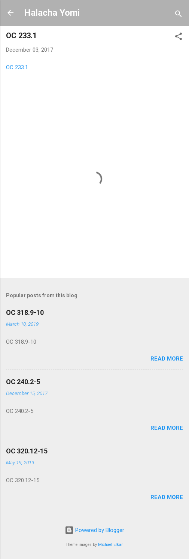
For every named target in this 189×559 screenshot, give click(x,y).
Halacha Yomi (52, 12)
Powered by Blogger (94, 530)
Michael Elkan (111, 544)
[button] (178, 37)
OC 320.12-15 (27, 451)
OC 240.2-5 (23, 382)
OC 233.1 (17, 67)
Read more (166, 358)
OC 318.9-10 (25, 312)
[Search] (178, 15)
